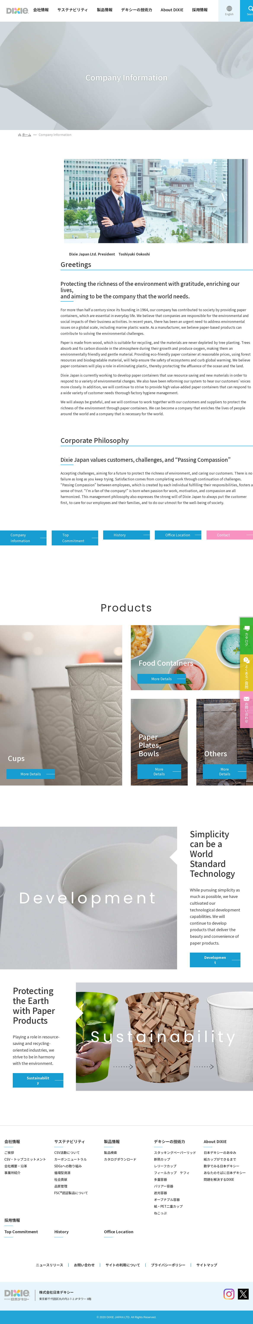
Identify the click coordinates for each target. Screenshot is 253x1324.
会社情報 (41, 9)
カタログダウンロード (120, 1159)
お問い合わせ (246, 712)
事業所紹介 (12, 1172)
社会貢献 (60, 1179)
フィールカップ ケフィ (172, 1172)
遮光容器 (160, 1193)
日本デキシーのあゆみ (220, 1152)
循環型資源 (62, 1172)
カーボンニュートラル (70, 1159)
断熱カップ (162, 1159)
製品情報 (104, 9)
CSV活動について (67, 1152)
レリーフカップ (165, 1166)
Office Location (177, 534)
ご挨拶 (9, 1152)
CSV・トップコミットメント (25, 1159)
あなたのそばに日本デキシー (225, 1172)
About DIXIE (172, 9)
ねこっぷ (160, 1213)
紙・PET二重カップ (168, 1206)
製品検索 (110, 1152)
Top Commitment (73, 537)
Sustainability (38, 1080)
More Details (31, 773)
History (120, 534)
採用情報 (200, 9)
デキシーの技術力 (136, 9)
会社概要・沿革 (15, 1166)
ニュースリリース (49, 1264)
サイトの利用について (123, 1264)
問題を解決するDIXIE (219, 1179)
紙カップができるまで (220, 1159)
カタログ (246, 639)
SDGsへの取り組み (68, 1166)
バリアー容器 (163, 1186)
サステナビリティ (72, 9)
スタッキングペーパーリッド (175, 1152)
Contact (223, 534)
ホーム (26, 134)
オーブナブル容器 (167, 1199)
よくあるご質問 (246, 676)
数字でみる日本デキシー (221, 1166)
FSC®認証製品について (71, 1193)
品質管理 (60, 1186)
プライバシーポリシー (168, 1264)
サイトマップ (206, 1264)
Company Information (20, 537)
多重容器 (160, 1179)
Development (215, 960)
